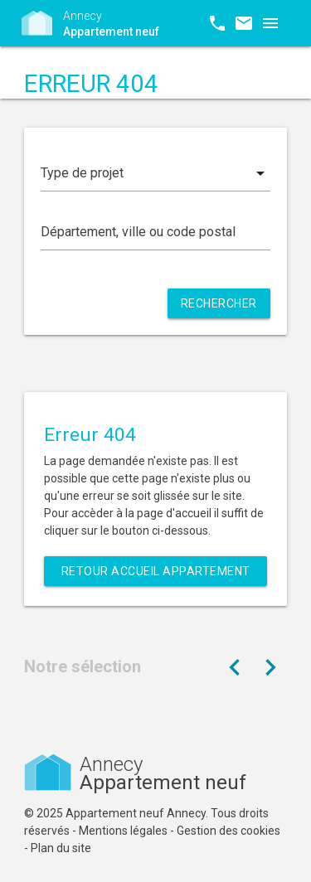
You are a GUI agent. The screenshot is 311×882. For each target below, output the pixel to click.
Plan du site (61, 848)
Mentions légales (123, 830)
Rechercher (219, 303)
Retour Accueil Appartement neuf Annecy (155, 575)
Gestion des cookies (228, 830)
